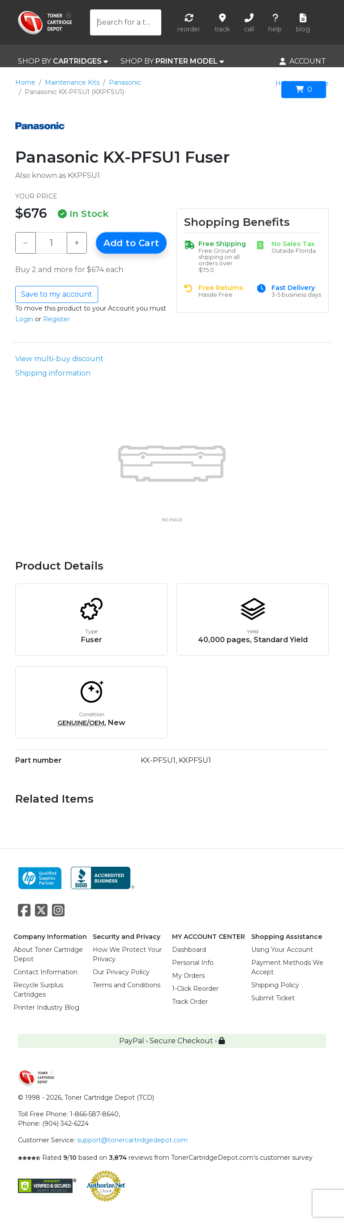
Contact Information (45, 972)
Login (24, 319)
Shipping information (52, 373)
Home (25, 82)
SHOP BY (63, 61)
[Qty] (51, 243)
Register (56, 319)
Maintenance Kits (72, 82)
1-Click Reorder (195, 989)
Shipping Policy (275, 985)
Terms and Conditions (126, 985)
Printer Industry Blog (46, 1007)
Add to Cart (131, 243)
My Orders (188, 976)
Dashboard (189, 950)
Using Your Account (282, 950)
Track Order (190, 1002)
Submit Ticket (273, 998)
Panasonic (125, 82)
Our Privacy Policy (121, 972)
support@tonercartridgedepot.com (132, 1140)
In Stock (83, 213)
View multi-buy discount (59, 358)
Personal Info (193, 963)
